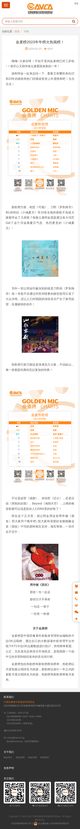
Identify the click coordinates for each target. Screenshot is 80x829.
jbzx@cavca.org (15, 741)
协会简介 (8, 757)
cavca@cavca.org (15, 737)
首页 (17, 31)
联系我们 (44, 757)
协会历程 (32, 757)
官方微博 (14, 806)
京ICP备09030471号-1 (22, 823)
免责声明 (9, 768)
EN (76, 3)
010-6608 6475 (14, 730)
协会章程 (20, 757)
